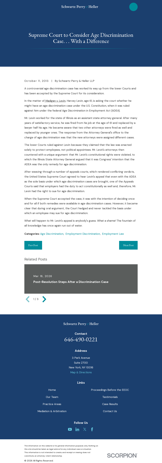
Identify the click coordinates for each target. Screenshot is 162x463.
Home (52, 390)
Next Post (128, 245)
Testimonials (110, 397)
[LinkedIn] (77, 429)
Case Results (110, 404)
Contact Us (110, 411)
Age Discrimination (51, 234)
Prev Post (33, 245)
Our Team (52, 397)
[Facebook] (92, 429)
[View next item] (44, 299)
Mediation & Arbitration (51, 411)
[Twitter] (85, 429)
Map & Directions (81, 372)
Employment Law (113, 234)
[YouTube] (70, 429)
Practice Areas (52, 404)
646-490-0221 (81, 339)
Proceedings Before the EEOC (110, 390)
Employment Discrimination (82, 234)
